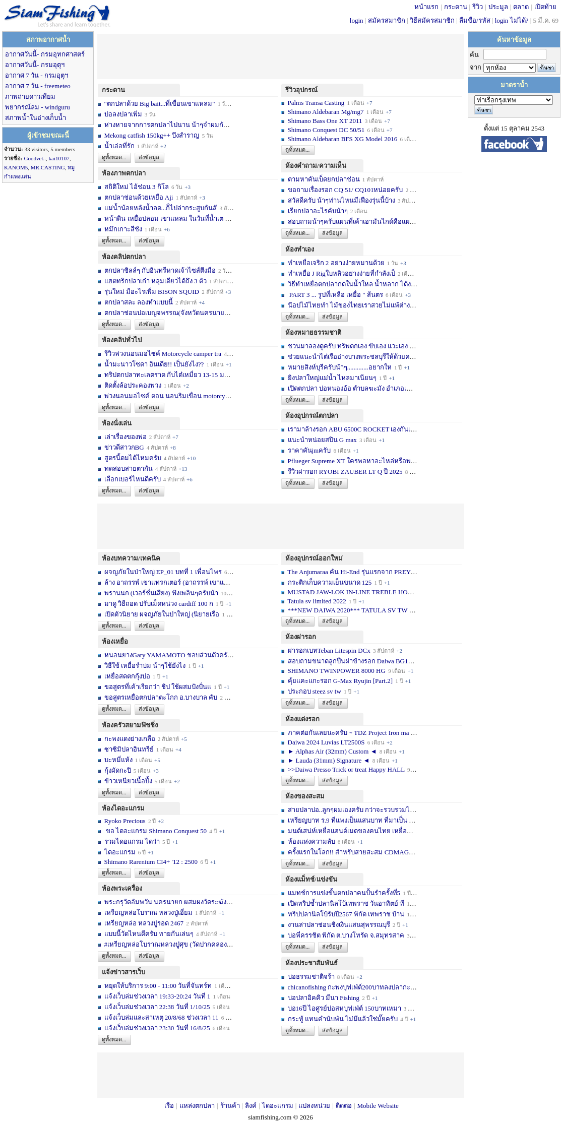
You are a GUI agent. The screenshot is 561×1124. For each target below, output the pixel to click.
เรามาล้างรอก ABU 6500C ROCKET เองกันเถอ (353, 429)
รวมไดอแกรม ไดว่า (132, 841)
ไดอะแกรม (120, 852)
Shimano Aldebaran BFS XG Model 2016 (343, 139)
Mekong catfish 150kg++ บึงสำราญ (152, 135)
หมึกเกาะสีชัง (123, 229)
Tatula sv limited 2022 (316, 601)
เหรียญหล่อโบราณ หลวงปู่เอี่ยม (149, 912)
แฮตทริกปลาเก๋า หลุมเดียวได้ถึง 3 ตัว (155, 281)
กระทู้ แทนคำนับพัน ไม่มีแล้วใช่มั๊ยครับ (343, 1019)
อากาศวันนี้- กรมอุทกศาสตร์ (45, 54)
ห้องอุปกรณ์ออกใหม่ (314, 558)
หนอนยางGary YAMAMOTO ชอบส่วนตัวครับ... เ (172, 655)
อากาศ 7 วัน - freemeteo (38, 86)
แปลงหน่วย (314, 1105)
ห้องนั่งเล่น (117, 423)
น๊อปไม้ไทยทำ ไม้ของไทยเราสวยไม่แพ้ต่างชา (353, 305)
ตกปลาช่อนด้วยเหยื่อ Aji (138, 197)
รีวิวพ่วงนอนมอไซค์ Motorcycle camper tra (163, 353)
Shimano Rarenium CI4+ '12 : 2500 (151, 861)
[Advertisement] (280, 56)
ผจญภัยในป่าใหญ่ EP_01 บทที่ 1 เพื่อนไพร (163, 572)
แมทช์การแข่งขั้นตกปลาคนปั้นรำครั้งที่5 (344, 893)
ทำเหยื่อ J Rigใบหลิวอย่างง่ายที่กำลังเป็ (341, 273)
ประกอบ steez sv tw (314, 691)
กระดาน (455, 7)
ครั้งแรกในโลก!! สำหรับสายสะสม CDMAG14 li (354, 852)
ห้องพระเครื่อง (122, 888)
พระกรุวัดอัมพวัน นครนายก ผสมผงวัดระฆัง (165, 902)
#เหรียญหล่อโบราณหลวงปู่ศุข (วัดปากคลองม (167, 944)
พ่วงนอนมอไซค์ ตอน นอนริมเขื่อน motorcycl (167, 396)
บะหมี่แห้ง (119, 760)
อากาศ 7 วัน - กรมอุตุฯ (36, 75)
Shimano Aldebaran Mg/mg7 (326, 111)
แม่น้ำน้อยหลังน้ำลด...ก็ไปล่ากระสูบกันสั (160, 208)
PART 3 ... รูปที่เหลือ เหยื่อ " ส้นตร (335, 294)
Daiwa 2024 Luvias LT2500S (326, 742)
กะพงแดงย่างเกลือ (129, 738)
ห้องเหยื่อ (115, 641)
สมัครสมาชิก (386, 20)
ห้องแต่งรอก (302, 719)
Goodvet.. (35, 158)
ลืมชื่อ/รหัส (474, 20)
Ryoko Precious (125, 821)
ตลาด (521, 7)
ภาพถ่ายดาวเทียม (30, 96)
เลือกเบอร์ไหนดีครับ (133, 479)
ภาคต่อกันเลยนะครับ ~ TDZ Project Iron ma (348, 732)
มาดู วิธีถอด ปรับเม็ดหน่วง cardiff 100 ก (158, 603)
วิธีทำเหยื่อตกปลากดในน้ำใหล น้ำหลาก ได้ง (349, 284)
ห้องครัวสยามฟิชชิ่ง (130, 725)
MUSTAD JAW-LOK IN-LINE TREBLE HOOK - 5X (360, 592)
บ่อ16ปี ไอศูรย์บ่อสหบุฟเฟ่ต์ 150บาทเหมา (345, 1008)
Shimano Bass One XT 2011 (325, 120)
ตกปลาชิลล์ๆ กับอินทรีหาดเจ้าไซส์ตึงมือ (160, 270)
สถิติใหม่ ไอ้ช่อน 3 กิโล (137, 187)
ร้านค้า (230, 1105)
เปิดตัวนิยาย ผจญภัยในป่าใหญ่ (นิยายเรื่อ (162, 614)
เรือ (169, 1105)
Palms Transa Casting (316, 102)
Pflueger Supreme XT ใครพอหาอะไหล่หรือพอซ (353, 461)
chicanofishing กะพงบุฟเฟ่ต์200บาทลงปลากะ (349, 987)
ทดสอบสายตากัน (128, 468)
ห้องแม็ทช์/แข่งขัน (311, 879)
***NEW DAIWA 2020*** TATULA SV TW (348, 610)
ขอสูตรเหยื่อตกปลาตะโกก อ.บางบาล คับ (161, 697)
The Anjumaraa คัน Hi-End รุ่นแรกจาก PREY (349, 572)
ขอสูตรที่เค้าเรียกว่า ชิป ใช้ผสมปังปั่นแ (158, 687)
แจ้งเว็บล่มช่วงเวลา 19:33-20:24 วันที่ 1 (157, 996)
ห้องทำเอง (299, 249)
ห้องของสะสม (305, 796)
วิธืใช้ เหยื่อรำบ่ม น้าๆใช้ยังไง (145, 665)
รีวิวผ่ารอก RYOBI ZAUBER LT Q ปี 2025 (345, 471)
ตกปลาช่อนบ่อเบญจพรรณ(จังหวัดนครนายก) (167, 313)
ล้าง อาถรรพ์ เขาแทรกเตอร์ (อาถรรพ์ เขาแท (166, 582)
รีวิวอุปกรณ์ (301, 90)
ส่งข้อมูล (149, 157)
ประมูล (498, 7)
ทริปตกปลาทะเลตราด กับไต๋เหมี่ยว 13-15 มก (166, 375)
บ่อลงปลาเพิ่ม (123, 114)
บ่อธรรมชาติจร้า (312, 976)
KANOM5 (16, 167)
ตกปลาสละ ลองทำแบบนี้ (138, 302)
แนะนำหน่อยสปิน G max (322, 440)
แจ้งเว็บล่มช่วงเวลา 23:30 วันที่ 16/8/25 (157, 1028)
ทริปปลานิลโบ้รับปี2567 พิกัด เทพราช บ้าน (346, 914)
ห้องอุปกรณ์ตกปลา (311, 415)
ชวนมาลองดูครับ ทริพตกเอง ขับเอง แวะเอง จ (351, 346)
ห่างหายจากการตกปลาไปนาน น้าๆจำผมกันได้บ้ (171, 125)
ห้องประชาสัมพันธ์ (311, 963)
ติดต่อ (344, 1105)
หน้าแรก (426, 7)
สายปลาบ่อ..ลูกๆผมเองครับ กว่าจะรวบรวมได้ (351, 810)
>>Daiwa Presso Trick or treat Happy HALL (346, 769)
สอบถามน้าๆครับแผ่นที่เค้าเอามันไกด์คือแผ (349, 221)
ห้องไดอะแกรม (123, 808)
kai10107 (59, 158)
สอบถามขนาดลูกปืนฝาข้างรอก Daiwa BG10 (350, 661)
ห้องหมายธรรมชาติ (313, 332)
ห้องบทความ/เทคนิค (131, 558)
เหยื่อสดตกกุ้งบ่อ (127, 676)
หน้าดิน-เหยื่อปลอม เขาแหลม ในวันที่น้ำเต (164, 218)
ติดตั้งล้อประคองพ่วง (132, 385)
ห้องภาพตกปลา (124, 173)
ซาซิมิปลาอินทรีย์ (129, 749)
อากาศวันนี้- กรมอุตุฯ (35, 65)
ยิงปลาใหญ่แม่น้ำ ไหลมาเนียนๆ (332, 378)
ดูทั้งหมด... (114, 157)
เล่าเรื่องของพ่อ (125, 437)
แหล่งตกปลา (197, 1105)
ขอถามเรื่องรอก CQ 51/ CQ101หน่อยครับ (345, 190)
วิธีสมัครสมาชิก (432, 20)
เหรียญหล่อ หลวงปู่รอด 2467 (144, 923)
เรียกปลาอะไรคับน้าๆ (318, 211)
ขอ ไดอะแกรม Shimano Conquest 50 (155, 831)
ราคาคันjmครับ (309, 450)
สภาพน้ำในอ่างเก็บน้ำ (35, 117)
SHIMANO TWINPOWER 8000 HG (337, 670)
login (356, 20)
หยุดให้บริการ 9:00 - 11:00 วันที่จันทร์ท (158, 985)
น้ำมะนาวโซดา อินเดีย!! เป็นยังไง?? (154, 364)
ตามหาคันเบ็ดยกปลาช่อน (324, 179)
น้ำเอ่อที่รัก (119, 146)
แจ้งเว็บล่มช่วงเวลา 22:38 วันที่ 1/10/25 (157, 1007)
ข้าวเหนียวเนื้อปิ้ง (128, 781)
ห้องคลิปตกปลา (124, 257)
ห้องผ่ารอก (300, 637)
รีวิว (477, 7)
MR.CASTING (48, 167)
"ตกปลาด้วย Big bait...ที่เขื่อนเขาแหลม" (160, 103)
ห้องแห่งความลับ (311, 841)
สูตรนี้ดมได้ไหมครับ (132, 458)
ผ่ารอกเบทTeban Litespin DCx (329, 650)
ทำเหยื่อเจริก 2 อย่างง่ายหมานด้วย (336, 263)
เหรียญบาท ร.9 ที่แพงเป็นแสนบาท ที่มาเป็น (348, 820)
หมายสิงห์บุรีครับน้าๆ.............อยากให (340, 367)
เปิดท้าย (545, 7)
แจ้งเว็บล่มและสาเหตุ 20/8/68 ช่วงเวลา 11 (161, 1017)
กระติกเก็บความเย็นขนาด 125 (330, 582)
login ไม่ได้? (512, 20)
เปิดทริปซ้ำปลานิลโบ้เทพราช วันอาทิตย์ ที (346, 903)
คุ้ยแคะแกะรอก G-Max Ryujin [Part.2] (340, 680)
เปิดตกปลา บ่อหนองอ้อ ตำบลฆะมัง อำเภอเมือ (351, 388)
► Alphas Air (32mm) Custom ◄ (333, 751)
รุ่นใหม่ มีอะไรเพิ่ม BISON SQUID (151, 291)
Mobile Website (378, 1105)
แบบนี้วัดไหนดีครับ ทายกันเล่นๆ (149, 934)
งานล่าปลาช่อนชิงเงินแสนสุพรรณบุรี (339, 924)
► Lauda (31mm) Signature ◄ (329, 760)
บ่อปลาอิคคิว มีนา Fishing (324, 998)
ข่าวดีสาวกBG (124, 447)
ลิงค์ (251, 1105)
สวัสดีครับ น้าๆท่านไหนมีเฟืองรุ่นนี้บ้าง (341, 200)
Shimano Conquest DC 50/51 (327, 130)
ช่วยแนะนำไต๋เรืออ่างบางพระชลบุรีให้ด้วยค (349, 356)
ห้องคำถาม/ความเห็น (315, 165)
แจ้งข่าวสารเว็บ (123, 972)
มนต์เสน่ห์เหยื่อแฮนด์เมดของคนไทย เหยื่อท (349, 831)
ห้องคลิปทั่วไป (122, 340)
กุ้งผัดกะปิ (117, 770)
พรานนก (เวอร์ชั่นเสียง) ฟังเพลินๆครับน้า (161, 593)
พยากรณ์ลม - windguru (37, 107)
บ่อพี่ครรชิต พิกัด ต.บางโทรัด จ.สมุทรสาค (346, 935)
